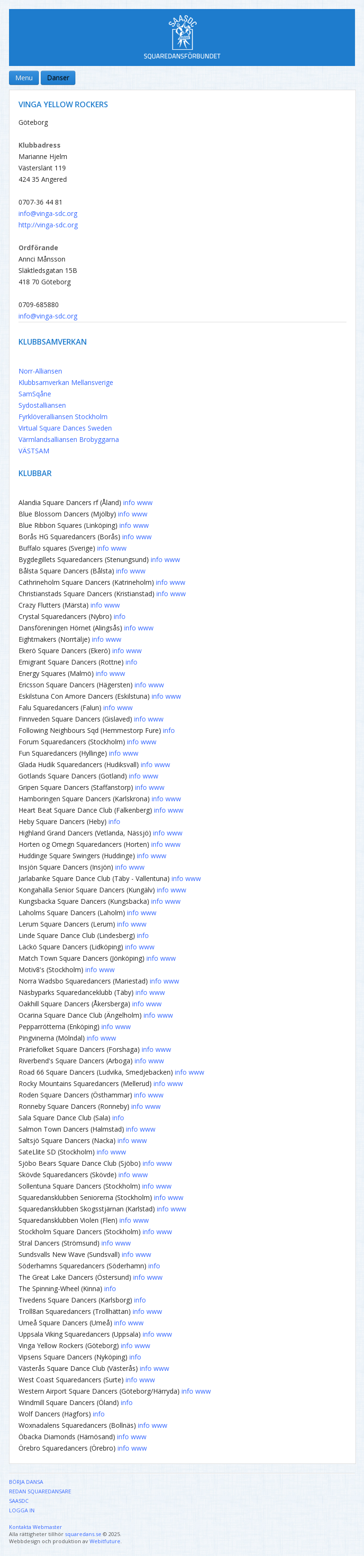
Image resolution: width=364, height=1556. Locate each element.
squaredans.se (83, 1533)
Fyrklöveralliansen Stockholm (63, 416)
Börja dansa (26, 1481)
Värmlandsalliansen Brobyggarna (68, 439)
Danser (58, 77)
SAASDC (18, 1500)
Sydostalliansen (42, 405)
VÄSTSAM (33, 450)
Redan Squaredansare (40, 1491)
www (145, 502)
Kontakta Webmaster (35, 1526)
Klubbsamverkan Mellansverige (65, 382)
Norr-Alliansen (40, 370)
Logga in (22, 1510)
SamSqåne (34, 393)
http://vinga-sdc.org (48, 224)
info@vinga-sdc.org (47, 213)
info (129, 502)
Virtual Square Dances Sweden (65, 427)
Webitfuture (105, 1541)
